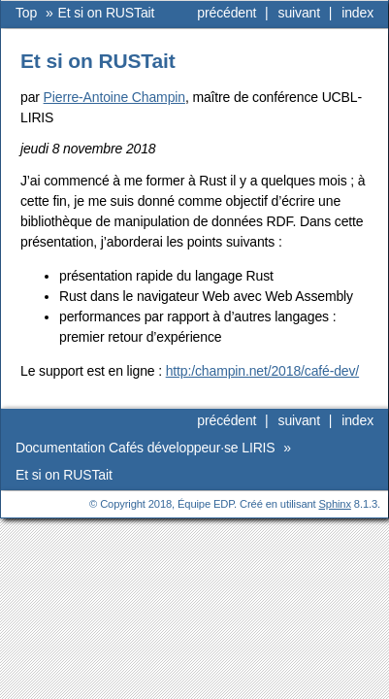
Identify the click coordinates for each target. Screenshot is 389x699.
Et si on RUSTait (106, 12)
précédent (226, 12)
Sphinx (335, 504)
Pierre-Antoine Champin (114, 97)
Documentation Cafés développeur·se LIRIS (147, 447)
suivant (299, 12)
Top (26, 12)
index (357, 12)
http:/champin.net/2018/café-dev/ (262, 371)
